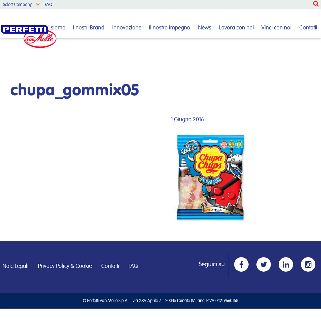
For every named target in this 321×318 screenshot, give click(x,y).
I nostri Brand (88, 28)
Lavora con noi (236, 28)
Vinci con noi (276, 28)
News (204, 28)
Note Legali (16, 266)
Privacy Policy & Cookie (65, 266)
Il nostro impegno (169, 28)
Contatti (308, 28)
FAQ (48, 5)
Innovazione (126, 28)
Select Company (17, 5)
